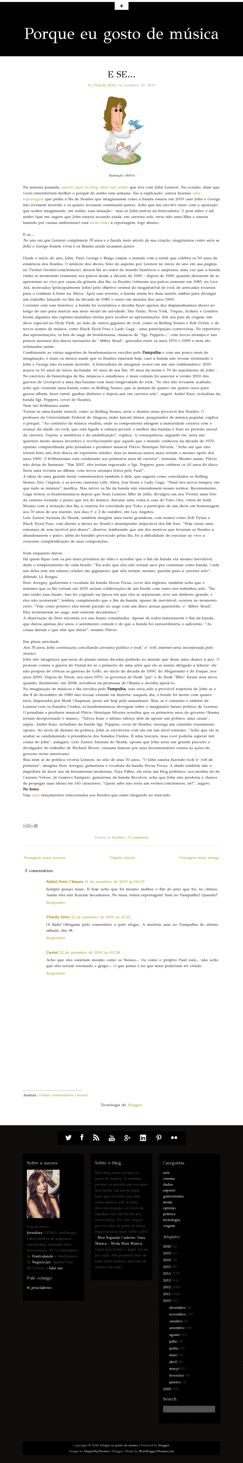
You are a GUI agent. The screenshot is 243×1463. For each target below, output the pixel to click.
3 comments (138, 837)
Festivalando (42, 1256)
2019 (167, 1253)
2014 (167, 1273)
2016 (167, 1260)
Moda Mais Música (126, 1243)
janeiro (174, 1382)
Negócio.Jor (41, 1262)
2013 (167, 1280)
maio (173, 1355)
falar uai (56, 1268)
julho (173, 1341)
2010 (167, 1301)
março (174, 1368)
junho (173, 1348)
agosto (174, 1335)
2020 (167, 1246)
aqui (36, 795)
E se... (122, 74)
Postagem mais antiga (199, 857)
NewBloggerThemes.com (156, 1451)
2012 (167, 1287)
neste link (99, 222)
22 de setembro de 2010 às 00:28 (89, 952)
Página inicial (122, 857)
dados (168, 1184)
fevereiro (176, 1375)
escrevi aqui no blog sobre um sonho (94, 187)
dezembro (177, 1307)
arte (166, 1172)
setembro (176, 1328)
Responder (55, 902)
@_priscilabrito (39, 1288)
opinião (169, 1208)
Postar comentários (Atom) (63, 1095)
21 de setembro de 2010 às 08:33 (114, 881)
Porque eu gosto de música (121, 33)
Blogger (134, 1104)
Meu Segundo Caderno (116, 1237)
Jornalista (34, 1232)
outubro (175, 1321)
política (169, 1214)
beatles (118, 837)
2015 (167, 1267)
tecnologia (171, 1220)
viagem (169, 1226)
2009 (167, 1389)
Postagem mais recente (45, 857)
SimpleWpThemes (97, 1451)
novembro (177, 1314)
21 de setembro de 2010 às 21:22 (100, 917)
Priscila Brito (105, 85)
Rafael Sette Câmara (64, 881)
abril (173, 1362)
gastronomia (173, 1196)
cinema (169, 1178)
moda (167, 1202)
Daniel (52, 952)
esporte (169, 1190)
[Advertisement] (52, 1065)
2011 (167, 1294)
